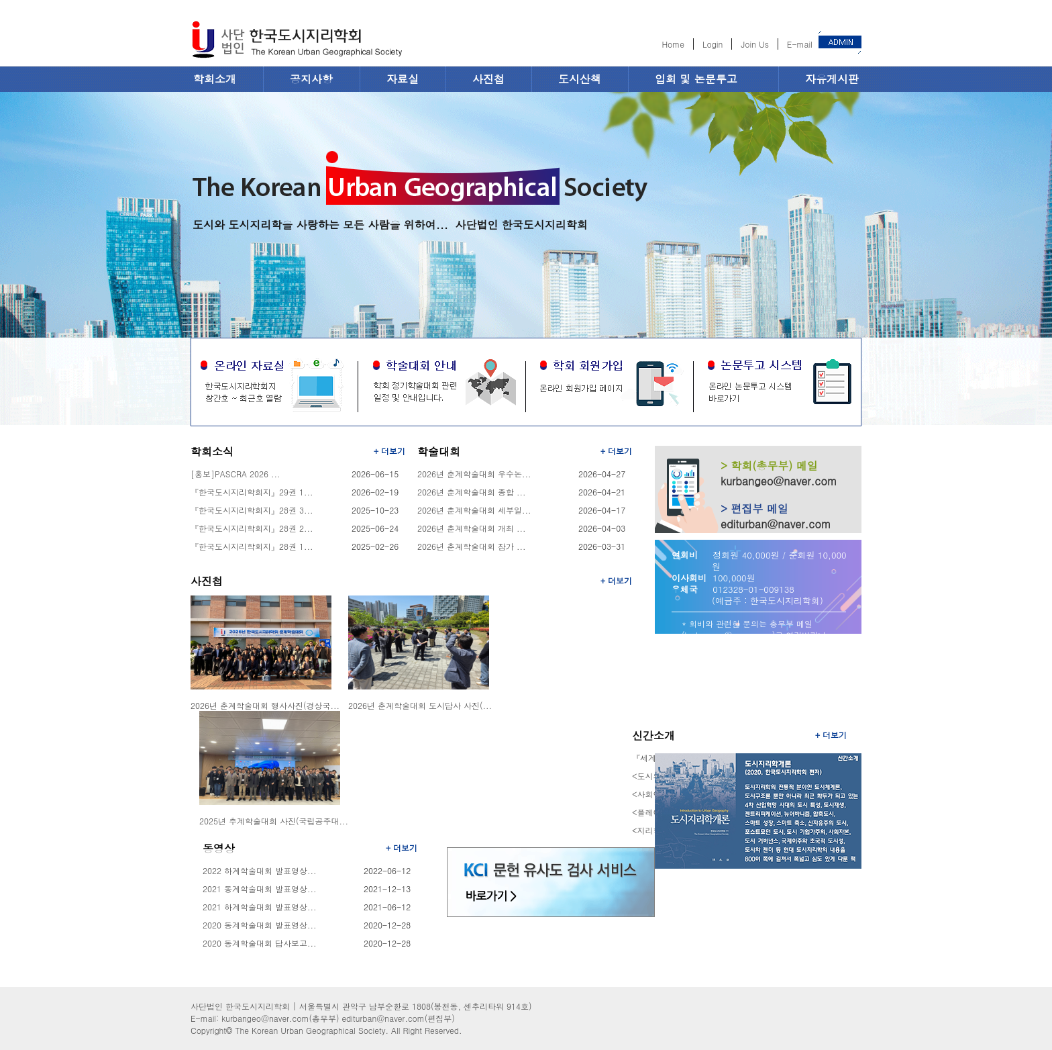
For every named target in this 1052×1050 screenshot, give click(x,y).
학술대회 (438, 451)
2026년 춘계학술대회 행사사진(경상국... (265, 705)
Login (712, 44)
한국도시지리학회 (297, 41)
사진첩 (488, 79)
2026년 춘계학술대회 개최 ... (471, 528)
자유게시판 (832, 79)
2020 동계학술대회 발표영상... (260, 924)
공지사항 (311, 79)
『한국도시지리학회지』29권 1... (252, 491)
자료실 (402, 79)
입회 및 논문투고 (696, 79)
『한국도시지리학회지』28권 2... (252, 528)
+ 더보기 (389, 451)
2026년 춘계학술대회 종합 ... (471, 491)
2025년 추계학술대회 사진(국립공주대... (273, 820)
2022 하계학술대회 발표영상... (260, 870)
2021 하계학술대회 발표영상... (260, 906)
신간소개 (653, 735)
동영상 (219, 848)
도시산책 (579, 79)
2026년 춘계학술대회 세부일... (474, 510)
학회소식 (212, 451)
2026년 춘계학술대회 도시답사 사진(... (420, 705)
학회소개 (214, 79)
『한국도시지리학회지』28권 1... (252, 546)
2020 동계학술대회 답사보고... (260, 943)
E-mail (799, 44)
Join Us (754, 44)
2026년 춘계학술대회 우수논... (474, 473)
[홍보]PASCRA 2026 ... (235, 473)
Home (673, 44)
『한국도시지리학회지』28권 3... (252, 510)
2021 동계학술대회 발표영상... (260, 888)
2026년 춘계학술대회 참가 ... (471, 546)
